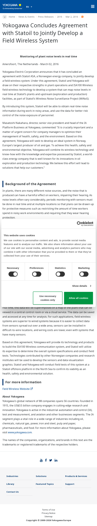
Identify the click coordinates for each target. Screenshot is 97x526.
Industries (12, 476)
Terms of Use (48, 509)
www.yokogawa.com (20, 432)
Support (69, 484)
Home (12, 16)
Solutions (41, 476)
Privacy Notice (48, 513)
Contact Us (12, 491)
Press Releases (46, 16)
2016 (59, 16)
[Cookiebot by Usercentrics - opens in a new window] (79, 223)
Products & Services (76, 476)
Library (10, 484)
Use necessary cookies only (47, 298)
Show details (79, 285)
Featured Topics (45, 484)
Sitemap (48, 516)
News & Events (26, 16)
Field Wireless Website (17, 389)
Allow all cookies (78, 298)
